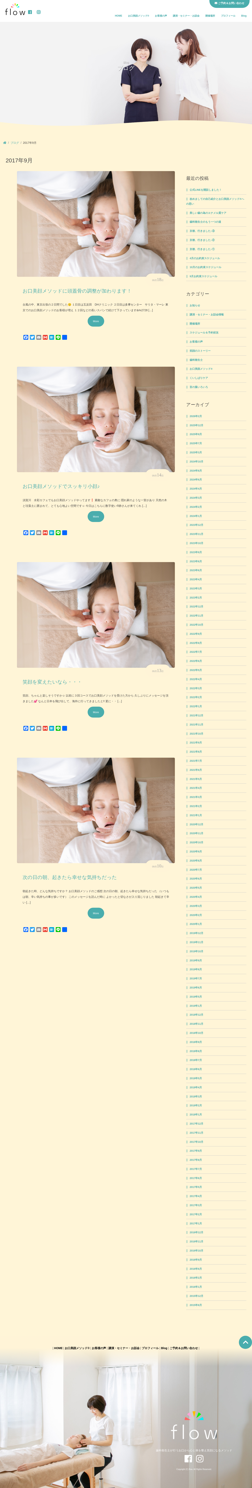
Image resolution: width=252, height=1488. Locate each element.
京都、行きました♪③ (202, 231)
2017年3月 (196, 1205)
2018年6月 (196, 1069)
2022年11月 (196, 615)
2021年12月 (196, 715)
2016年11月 (196, 1241)
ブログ (14, 142)
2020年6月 (196, 878)
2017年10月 (196, 1142)
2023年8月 (196, 561)
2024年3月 (196, 497)
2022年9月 (196, 634)
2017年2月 (196, 1214)
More (96, 321)
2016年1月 (196, 1287)
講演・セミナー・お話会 (186, 15)
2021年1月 (196, 815)
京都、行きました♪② (202, 240)
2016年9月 (196, 1259)
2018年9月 (196, 1042)
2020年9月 (196, 851)
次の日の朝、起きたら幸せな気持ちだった (70, 877)
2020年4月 (196, 897)
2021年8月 (196, 751)
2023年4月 (196, 579)
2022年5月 (196, 670)
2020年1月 (196, 924)
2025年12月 (196, 425)
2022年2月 (196, 697)
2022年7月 (196, 652)
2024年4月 (196, 488)
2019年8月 (196, 969)
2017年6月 (196, 1178)
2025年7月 (196, 443)
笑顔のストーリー (200, 350)
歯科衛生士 (196, 360)
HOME (118, 15)
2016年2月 (196, 1277)
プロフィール (228, 15)
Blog (244, 15)
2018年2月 (196, 1105)
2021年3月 (196, 797)
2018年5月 (196, 1078)
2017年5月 (196, 1187)
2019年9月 (196, 960)
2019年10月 (196, 951)
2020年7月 (196, 869)
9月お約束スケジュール (203, 276)
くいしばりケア (199, 378)
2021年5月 (196, 779)
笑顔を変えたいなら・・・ (52, 682)
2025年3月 (196, 452)
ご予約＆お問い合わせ (184, 1348)
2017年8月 (196, 1160)
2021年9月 (196, 742)
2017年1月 (196, 1223)
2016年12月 (196, 1232)
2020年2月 (196, 915)
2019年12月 (196, 933)
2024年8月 (196, 470)
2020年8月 (196, 860)
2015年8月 (196, 1305)
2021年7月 (196, 760)
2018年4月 (196, 1087)
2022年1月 (196, 706)
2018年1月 (196, 1114)
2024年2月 (196, 507)
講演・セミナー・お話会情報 (207, 314)
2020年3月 (196, 906)
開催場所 (210, 15)
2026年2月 (196, 416)
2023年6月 (196, 570)
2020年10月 (196, 842)
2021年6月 (196, 770)
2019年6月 (196, 987)
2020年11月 (196, 833)
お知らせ (195, 305)
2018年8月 (196, 1051)
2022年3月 (196, 688)
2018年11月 (196, 1024)
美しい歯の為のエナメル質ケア (208, 213)
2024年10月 (196, 461)
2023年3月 (196, 588)
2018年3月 (196, 1096)
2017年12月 (196, 1123)
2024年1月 (196, 516)
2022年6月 (196, 661)
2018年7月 (196, 1060)
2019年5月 (196, 996)
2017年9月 (196, 1150)
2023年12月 (196, 525)
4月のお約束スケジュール (205, 258)
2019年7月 (196, 978)
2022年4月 (196, 679)
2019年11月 (196, 942)
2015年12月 (196, 1296)
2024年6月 (196, 479)
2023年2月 (196, 597)
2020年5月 (196, 887)
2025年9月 (196, 434)
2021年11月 (196, 724)
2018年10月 (196, 1033)
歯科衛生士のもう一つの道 (205, 221)
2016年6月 (196, 1269)
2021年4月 (196, 788)
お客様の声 (161, 15)
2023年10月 (196, 543)
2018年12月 (196, 1014)
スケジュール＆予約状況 (204, 332)
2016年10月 (196, 1250)
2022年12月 (196, 606)
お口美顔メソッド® (138, 15)
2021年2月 (196, 806)
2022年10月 (196, 624)
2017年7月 (196, 1169)
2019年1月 (196, 1005)
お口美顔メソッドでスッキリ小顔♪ (61, 486)
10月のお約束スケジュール (205, 267)
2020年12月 (196, 824)
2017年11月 (196, 1132)
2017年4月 (196, 1196)
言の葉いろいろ (199, 387)
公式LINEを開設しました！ (206, 190)
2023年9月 (196, 552)
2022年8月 (196, 643)
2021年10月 (196, 733)
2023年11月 (196, 534)
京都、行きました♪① (202, 249)
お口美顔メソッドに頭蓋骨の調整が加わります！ (77, 291)
